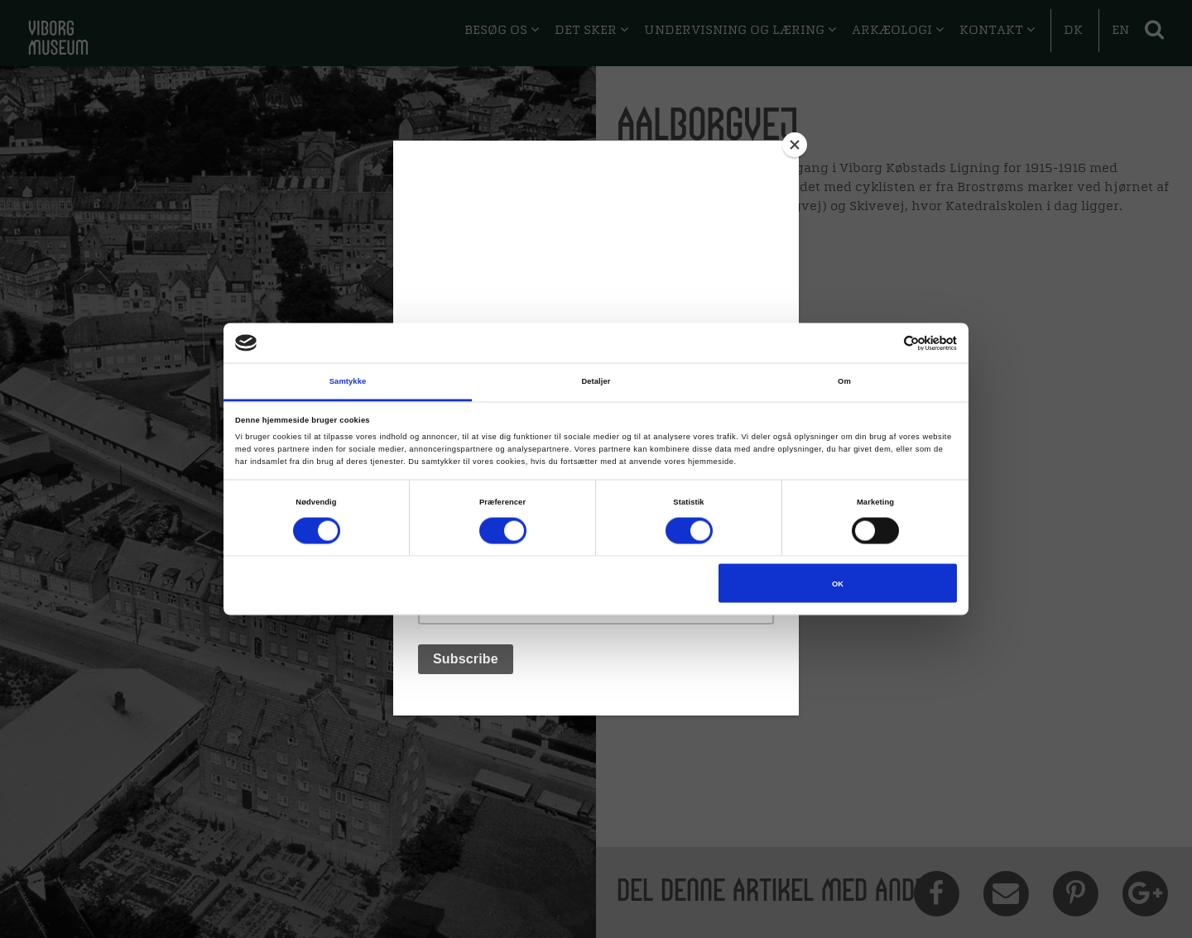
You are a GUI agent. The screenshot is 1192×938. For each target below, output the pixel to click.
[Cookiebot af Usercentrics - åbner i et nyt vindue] (884, 343)
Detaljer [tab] (595, 381)
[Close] (794, 144)
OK (838, 583)
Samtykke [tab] (348, 381)
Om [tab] (844, 381)
